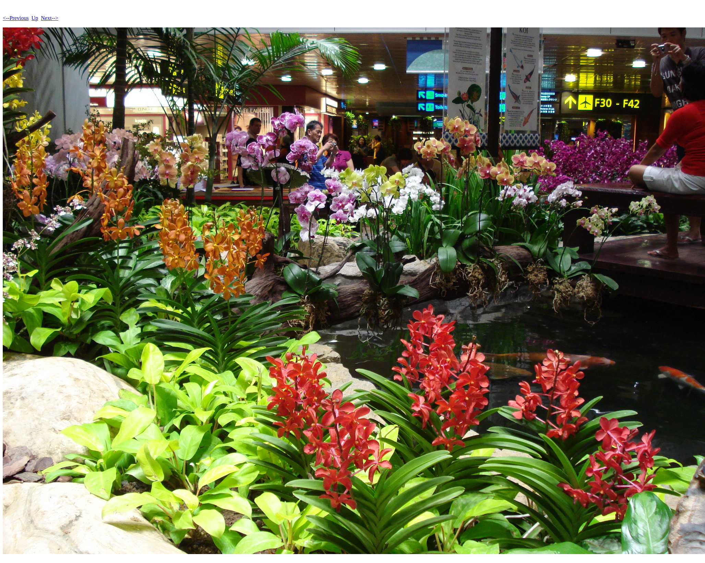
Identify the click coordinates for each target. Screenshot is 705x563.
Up (35, 18)
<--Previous (16, 18)
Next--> (49, 18)
